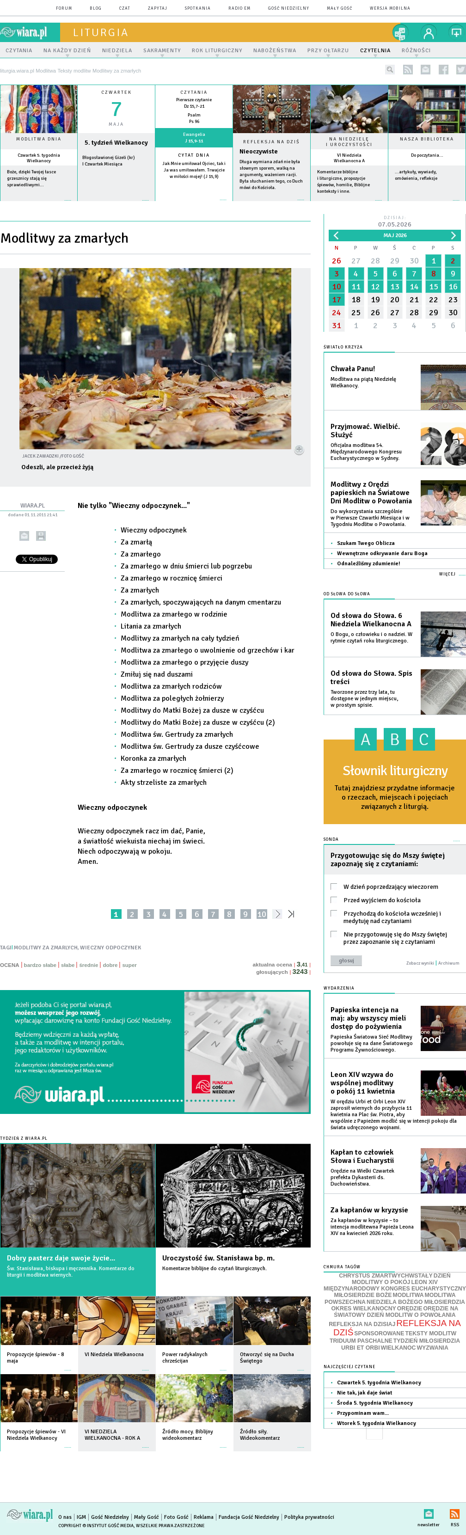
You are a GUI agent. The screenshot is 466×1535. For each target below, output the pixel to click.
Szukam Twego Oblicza (366, 543)
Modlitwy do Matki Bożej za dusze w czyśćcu (192, 710)
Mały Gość (339, 8)
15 (433, 286)
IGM (81, 1517)
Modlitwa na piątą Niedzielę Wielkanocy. (363, 382)
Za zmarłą (136, 542)
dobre (110, 965)
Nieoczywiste (258, 151)
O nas (65, 1517)
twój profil (429, 32)
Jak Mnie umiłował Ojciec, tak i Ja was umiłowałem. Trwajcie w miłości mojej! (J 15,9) (194, 170)
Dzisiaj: (395, 222)
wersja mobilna (390, 8)
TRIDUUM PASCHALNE (361, 1341)
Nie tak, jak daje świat (364, 1392)
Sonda (331, 839)
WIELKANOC (398, 1348)
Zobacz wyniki (420, 963)
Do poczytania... (427, 155)
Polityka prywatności (309, 1517)
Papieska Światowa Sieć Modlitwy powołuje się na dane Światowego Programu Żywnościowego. (372, 1043)
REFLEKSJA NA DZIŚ (397, 1328)
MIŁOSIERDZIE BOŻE (363, 1295)
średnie (88, 965)
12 (375, 286)
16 (453, 286)
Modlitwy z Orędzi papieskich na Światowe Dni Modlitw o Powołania (371, 492)
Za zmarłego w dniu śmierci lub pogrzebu (186, 566)
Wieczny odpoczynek (154, 530)
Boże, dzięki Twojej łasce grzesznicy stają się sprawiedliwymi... (31, 178)
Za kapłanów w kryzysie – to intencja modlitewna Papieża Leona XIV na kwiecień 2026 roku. (372, 1227)
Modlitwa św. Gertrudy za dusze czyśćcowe (190, 746)
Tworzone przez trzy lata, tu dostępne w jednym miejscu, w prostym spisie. (364, 699)
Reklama (204, 1517)
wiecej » (116, 205)
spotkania (198, 8)
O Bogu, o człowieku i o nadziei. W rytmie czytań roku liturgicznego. (371, 637)
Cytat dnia (194, 155)
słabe (67, 965)
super (129, 965)
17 (336, 299)
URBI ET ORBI (360, 1348)
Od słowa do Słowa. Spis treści (371, 677)
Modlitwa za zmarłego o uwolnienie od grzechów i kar (207, 650)
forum (64, 8)
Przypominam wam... (363, 1413)
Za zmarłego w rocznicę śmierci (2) (177, 770)
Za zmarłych (140, 590)
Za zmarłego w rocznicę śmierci (171, 578)
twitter (461, 69)
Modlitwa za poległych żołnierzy (172, 698)
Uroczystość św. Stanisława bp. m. (218, 1258)
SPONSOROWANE (379, 1333)
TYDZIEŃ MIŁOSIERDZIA (426, 1341)
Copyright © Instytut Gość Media (96, 1526)
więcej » (38, 205)
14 (414, 286)
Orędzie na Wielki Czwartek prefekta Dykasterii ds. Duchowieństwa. (362, 1177)
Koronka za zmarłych (153, 758)
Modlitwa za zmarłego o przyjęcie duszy (184, 662)
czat (124, 8)
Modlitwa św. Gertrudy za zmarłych (177, 734)
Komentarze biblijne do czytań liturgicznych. (214, 1268)
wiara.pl (30, 32)
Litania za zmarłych (151, 626)
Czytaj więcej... (271, 204)
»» (293, 914)
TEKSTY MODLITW (430, 1333)
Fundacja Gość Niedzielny (249, 1517)
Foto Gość (176, 1517)
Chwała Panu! (353, 369)
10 (261, 914)
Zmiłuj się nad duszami (157, 674)
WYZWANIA (432, 1348)
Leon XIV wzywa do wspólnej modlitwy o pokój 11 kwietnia (363, 1082)
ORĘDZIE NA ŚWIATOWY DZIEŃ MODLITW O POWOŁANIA (396, 1311)
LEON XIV (424, 1282)
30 (414, 261)
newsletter (425, 69)
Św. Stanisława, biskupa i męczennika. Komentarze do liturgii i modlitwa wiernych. (71, 1271)
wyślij (24, 536)
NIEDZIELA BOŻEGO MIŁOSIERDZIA (416, 1302)
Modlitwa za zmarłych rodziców (171, 686)
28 (375, 261)
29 (394, 261)
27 (356, 261)
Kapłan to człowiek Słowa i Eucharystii (362, 1156)
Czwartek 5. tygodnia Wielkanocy (39, 158)
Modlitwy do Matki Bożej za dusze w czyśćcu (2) (198, 722)
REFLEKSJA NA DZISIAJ (362, 1324)
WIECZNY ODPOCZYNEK (110, 947)
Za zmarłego (141, 554)
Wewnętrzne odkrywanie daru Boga (382, 553)
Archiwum (449, 963)
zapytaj (157, 8)
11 (356, 286)
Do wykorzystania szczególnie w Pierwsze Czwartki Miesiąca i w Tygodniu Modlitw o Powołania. (370, 518)
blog (96, 8)
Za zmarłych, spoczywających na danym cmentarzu (201, 602)
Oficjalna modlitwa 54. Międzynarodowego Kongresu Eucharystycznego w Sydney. (366, 452)
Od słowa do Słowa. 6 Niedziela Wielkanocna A (371, 620)
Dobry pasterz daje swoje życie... (61, 1258)
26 (336, 261)
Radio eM (239, 8)
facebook (443, 69)
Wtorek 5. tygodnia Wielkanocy (376, 1423)
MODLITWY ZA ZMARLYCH (46, 947)
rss (408, 69)
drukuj (41, 536)
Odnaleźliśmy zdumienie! (368, 563)
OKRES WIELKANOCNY (363, 1308)
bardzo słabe (40, 965)
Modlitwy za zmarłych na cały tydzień (180, 638)
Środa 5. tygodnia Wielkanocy (375, 1403)
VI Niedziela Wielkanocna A (349, 158)
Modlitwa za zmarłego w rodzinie (174, 614)
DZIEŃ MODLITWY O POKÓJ (401, 1279)
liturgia (101, 32)
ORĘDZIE (410, 1308)
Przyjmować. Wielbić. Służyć (365, 430)
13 (394, 286)
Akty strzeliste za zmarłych (164, 782)
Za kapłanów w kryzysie (369, 1210)
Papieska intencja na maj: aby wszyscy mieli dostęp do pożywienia (368, 1018)
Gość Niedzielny (288, 8)
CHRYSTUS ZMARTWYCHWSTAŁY (385, 1275)
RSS (455, 1512)
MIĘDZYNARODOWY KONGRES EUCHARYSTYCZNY (395, 1288)
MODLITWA (408, 1295)
